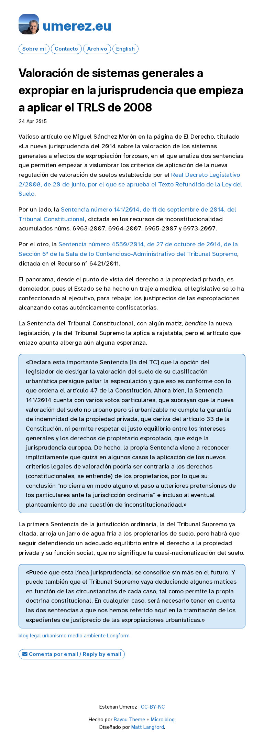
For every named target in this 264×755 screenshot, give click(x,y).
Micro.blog (163, 719)
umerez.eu (77, 25)
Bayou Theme (129, 719)
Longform (118, 636)
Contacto (66, 49)
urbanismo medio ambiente (74, 636)
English (125, 49)
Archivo (97, 49)
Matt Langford (147, 727)
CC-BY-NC (153, 707)
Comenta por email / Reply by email (71, 654)
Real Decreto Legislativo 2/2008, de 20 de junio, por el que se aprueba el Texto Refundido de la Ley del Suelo (130, 184)
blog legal (30, 636)
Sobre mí (34, 49)
